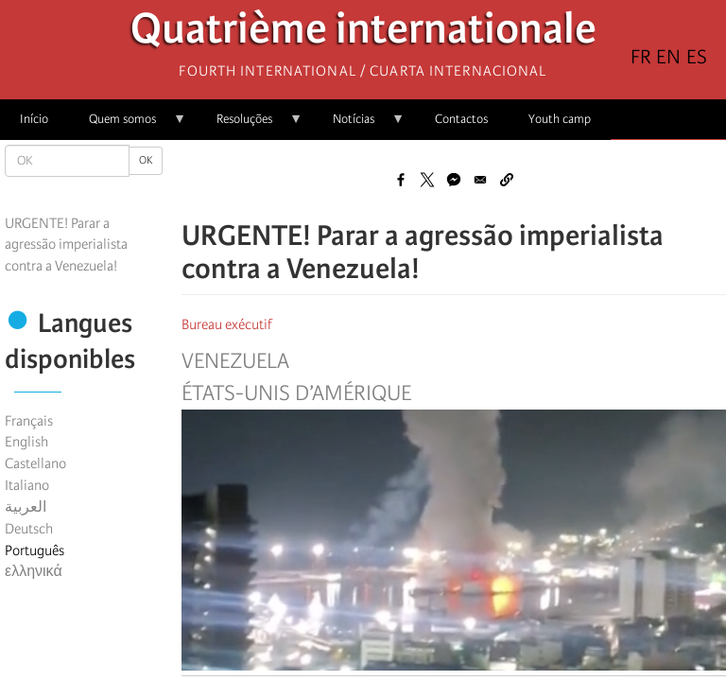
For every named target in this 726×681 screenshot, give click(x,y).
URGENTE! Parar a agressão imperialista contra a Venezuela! (66, 245)
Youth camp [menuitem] (559, 119)
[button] (506, 179)
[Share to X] (427, 179)
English (26, 441)
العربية (25, 506)
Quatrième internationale (363, 33)
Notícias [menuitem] (359, 125)
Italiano (27, 485)
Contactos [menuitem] (461, 119)
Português (34, 550)
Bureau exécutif (227, 324)
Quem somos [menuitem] (127, 125)
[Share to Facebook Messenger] (453, 179)
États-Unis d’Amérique (296, 393)
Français (29, 420)
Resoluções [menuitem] (249, 125)
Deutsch (29, 528)
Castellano (35, 463)
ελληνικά (33, 571)
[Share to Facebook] (400, 179)
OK (145, 160)
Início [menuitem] (34, 119)
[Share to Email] (480, 179)
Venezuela (235, 361)
